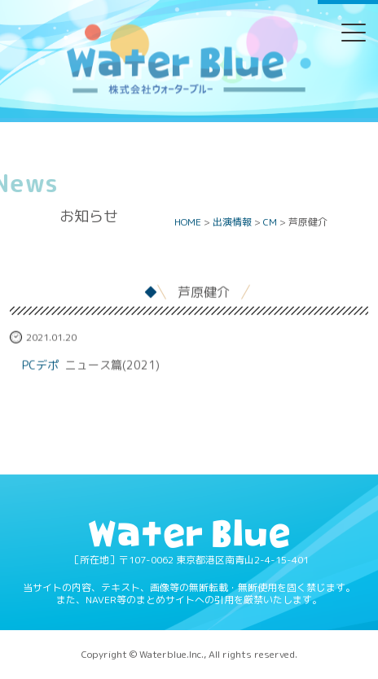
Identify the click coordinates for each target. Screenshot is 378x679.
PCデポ (40, 365)
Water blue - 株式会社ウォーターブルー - (188, 92)
